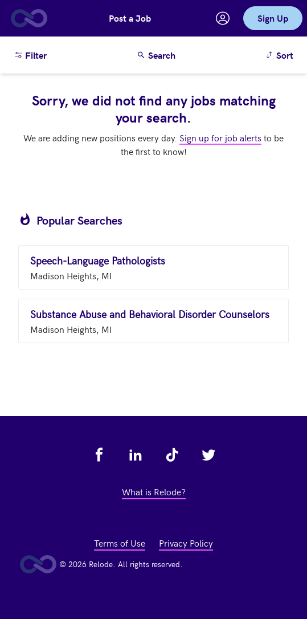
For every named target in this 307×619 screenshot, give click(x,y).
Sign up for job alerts (220, 137)
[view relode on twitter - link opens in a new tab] (208, 454)
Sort (281, 54)
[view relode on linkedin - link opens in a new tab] (135, 454)
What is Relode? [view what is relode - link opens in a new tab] (154, 491)
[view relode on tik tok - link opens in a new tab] (172, 454)
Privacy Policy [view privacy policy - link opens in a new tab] (186, 542)
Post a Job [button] (130, 18)
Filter (30, 55)
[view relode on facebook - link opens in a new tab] (99, 454)
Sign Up (272, 18)
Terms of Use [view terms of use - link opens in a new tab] (119, 542)
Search (156, 55)
